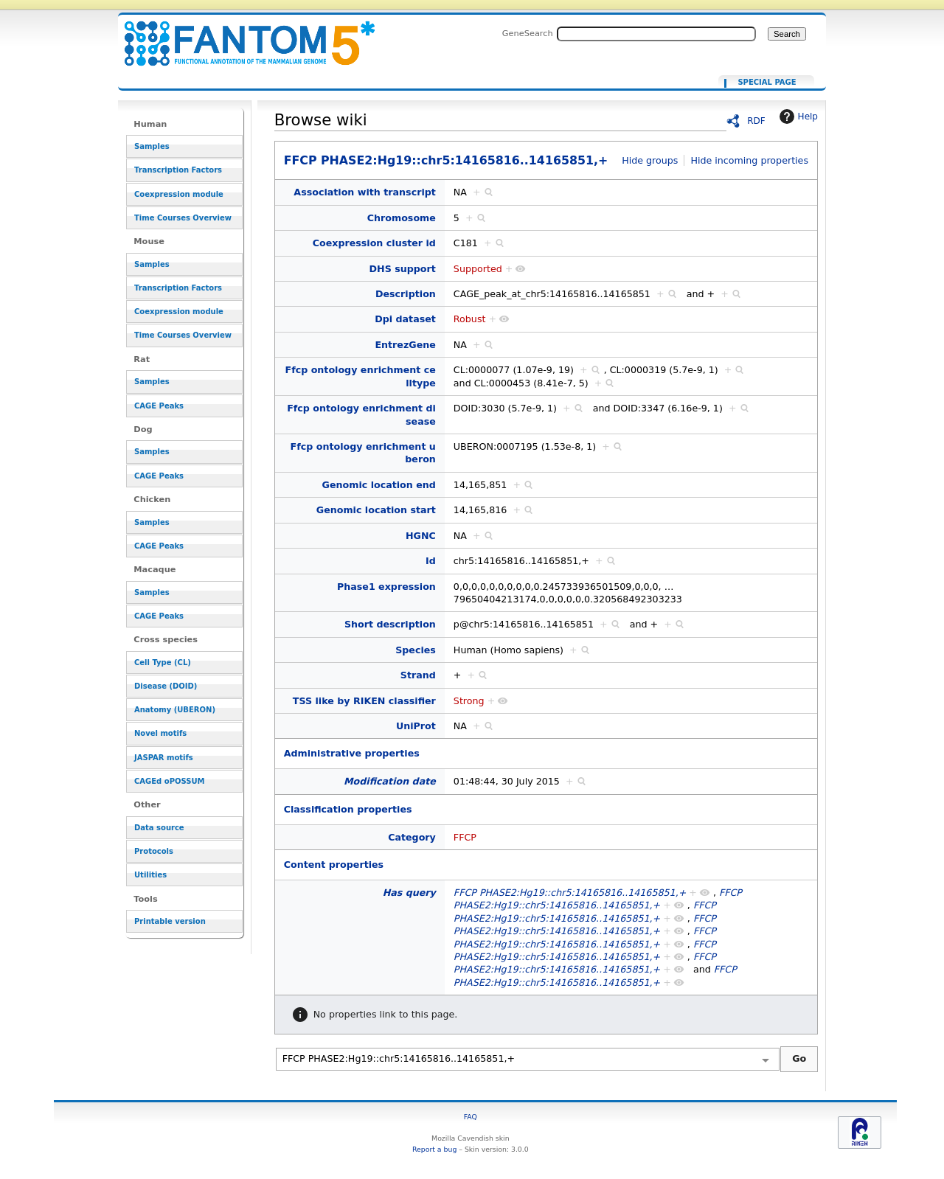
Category (412, 837)
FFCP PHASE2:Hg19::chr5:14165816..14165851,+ (240, 35)
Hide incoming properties (749, 160)
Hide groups (650, 160)
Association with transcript (365, 192)
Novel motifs (160, 733)
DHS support (402, 268)
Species (415, 649)
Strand (418, 675)
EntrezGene (405, 344)
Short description (390, 624)
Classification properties (348, 809)
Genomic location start (376, 509)
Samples (152, 146)
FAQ (470, 1117)
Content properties (334, 864)
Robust (470, 318)
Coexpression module (178, 194)
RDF (756, 121)
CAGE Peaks (159, 406)
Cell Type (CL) (162, 662)
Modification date (390, 781)
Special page (767, 82)
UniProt (416, 725)
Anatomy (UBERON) (174, 710)
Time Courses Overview (183, 218)
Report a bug (434, 1149)
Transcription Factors (178, 170)
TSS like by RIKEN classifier (364, 700)
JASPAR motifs (163, 758)
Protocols (153, 851)
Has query (409, 892)
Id (431, 560)
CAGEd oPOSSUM (169, 781)
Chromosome (401, 217)
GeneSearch (527, 33)
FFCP (465, 837)
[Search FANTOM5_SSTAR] (656, 34)
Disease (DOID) (165, 686)
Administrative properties (352, 753)
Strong (469, 700)
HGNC (421, 535)
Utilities (150, 875)
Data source (159, 828)
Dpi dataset (405, 318)
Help (797, 116)
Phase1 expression (386, 586)
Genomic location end (379, 484)
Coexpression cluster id (374, 242)
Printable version (170, 921)
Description (405, 293)
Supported (478, 268)
